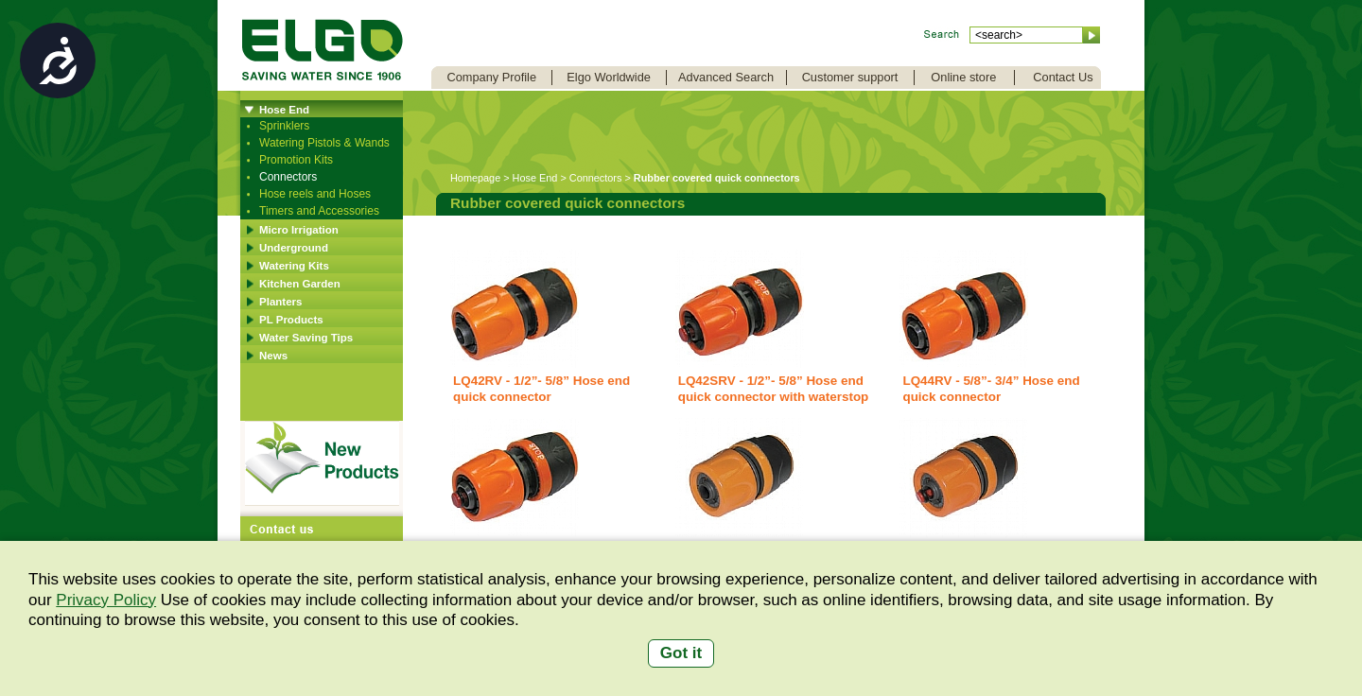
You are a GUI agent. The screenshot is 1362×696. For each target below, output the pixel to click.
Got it (681, 653)
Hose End (284, 109)
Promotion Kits (296, 159)
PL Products (291, 319)
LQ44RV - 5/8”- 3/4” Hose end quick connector (990, 389)
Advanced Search (726, 77)
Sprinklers (284, 125)
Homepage (475, 177)
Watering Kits (294, 265)
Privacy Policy (106, 600)
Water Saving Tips (306, 337)
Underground (293, 247)
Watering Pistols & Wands (324, 142)
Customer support (850, 77)
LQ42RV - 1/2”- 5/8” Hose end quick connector (541, 389)
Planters (280, 301)
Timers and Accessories (319, 211)
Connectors (288, 176)
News (273, 355)
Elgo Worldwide (609, 77)
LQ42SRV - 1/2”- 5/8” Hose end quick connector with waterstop (773, 389)
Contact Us (1062, 77)
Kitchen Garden (299, 283)
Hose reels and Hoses (315, 193)
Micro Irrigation (299, 229)
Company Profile (491, 77)
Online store (963, 77)
